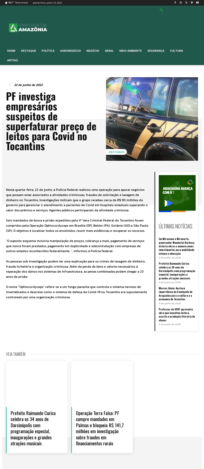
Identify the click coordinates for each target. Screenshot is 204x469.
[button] (161, 10)
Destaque (116, 152)
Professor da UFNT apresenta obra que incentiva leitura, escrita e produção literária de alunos (177, 314)
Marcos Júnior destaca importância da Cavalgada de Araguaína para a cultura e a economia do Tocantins (175, 293)
